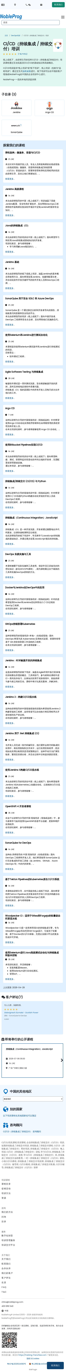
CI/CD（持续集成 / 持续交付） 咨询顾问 (22, 1131)
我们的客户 (7, 1273)
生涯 (4, 1282)
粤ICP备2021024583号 (16, 1364)
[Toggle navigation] (63, 17)
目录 (4, 1221)
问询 (4, 1217)
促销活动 (6, 1188)
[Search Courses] (31, 22)
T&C (4, 1291)
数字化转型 (7, 1235)
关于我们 (6, 1259)
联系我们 (55, 1365)
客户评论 (6, 1277)
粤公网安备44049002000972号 (45, 1364)
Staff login (33, 1369)
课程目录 (6, 1183)
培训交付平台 (8, 1244)
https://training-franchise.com (32, 1355)
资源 (4, 1197)
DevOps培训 (15, 35)
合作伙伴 (6, 1268)
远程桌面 (27, 71)
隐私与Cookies (33, 1358)
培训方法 (6, 1193)
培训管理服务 (8, 1240)
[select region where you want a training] (33, 1098)
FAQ (4, 1287)
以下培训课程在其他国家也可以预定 (19, 1115)
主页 (6, 35)
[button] (61, 1060)
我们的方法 (7, 1212)
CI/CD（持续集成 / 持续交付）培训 (36, 35)
